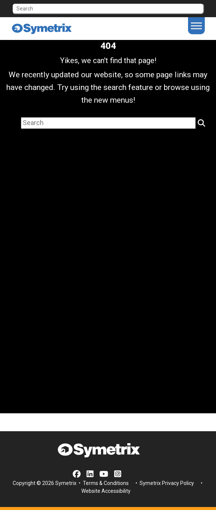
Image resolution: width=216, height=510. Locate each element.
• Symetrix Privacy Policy (164, 483)
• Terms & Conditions (103, 483)
